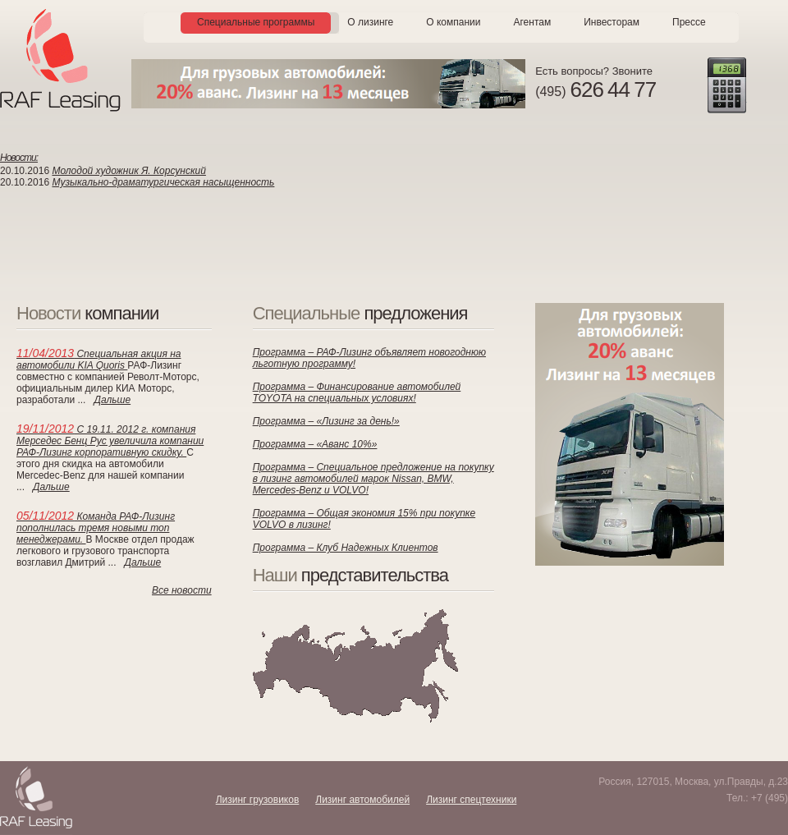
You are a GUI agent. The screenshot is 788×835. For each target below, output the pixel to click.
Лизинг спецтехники (471, 799)
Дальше (112, 400)
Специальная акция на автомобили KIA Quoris (98, 359)
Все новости (182, 590)
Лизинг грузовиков (258, 799)
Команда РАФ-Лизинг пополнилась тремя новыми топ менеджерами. (95, 528)
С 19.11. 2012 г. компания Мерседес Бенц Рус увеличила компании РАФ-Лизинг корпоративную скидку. (110, 441)
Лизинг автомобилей (362, 799)
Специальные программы (255, 22)
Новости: (19, 157)
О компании (453, 22)
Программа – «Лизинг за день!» (326, 421)
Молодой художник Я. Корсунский (129, 171)
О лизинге (370, 22)
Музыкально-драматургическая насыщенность (163, 182)
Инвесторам (611, 22)
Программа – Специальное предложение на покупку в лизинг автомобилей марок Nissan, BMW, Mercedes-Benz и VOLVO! (373, 478)
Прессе (689, 22)
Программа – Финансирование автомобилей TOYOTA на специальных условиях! (357, 392)
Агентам (532, 22)
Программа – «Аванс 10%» (315, 444)
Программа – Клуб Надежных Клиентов (345, 547)
